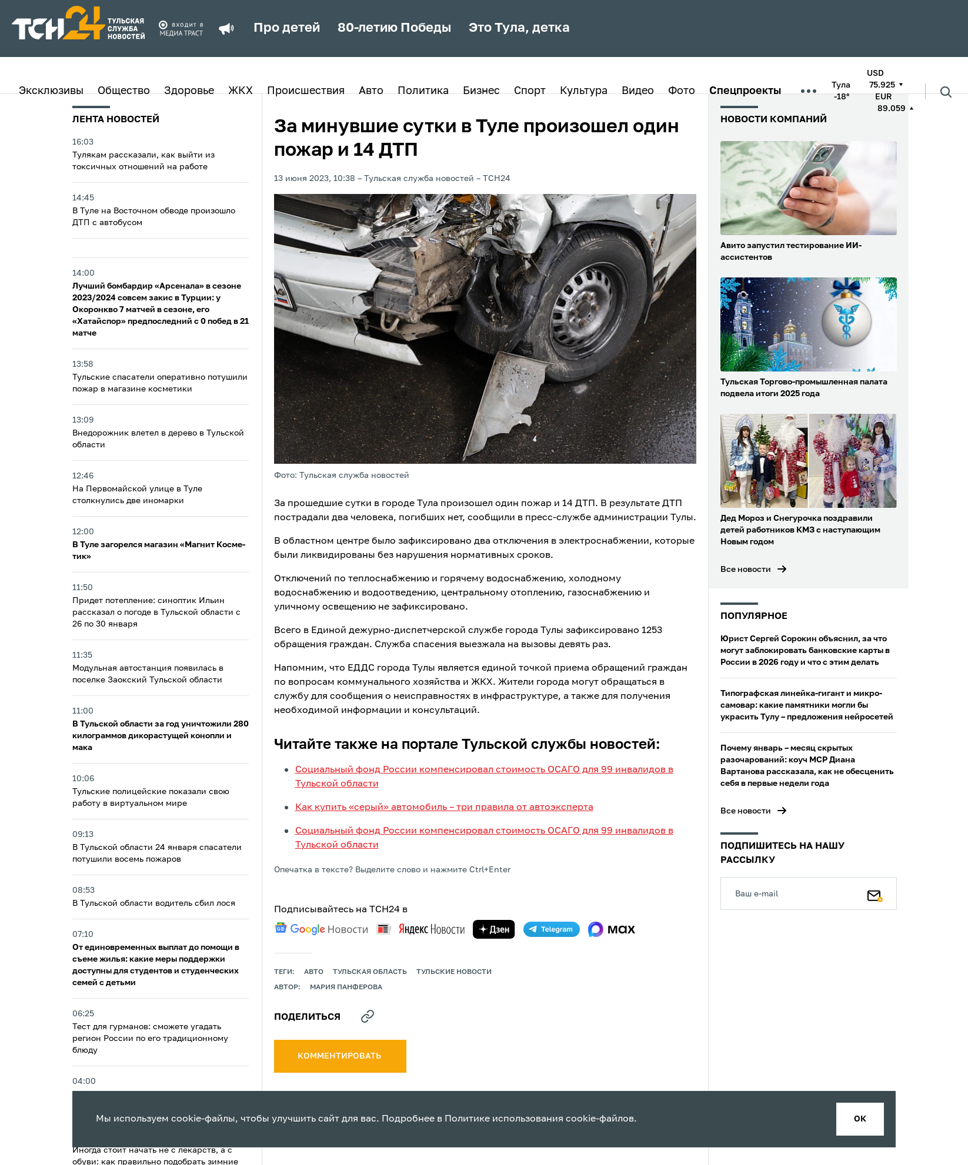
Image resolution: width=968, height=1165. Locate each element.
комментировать (340, 1056)
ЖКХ (240, 91)
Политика (423, 91)
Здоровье (189, 91)
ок (860, 1119)
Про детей (286, 28)
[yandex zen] (494, 929)
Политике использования (504, 1119)
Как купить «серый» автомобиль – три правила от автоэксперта (444, 807)
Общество (124, 91)
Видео (638, 91)
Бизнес (481, 91)
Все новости (745, 569)
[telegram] (551, 929)
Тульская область (370, 972)
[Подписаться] (875, 893)
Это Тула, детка (519, 28)
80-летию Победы (394, 28)
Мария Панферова (346, 987)
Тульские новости (454, 972)
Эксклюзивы (51, 91)
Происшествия (306, 91)
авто (313, 972)
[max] (612, 929)
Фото (681, 91)
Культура (583, 91)
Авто (371, 91)
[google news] (321, 928)
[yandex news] (420, 929)
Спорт (530, 91)
